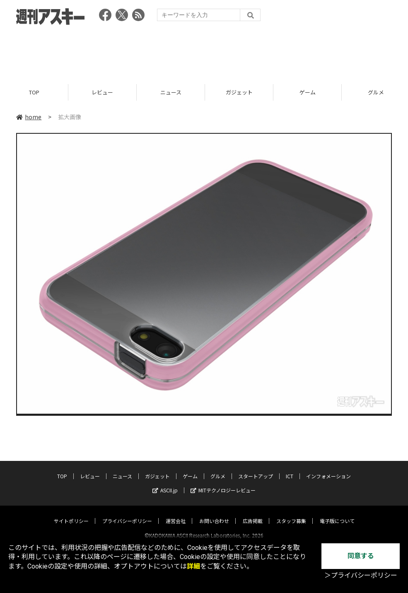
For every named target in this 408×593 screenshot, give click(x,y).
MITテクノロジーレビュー (223, 482)
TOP (34, 92)
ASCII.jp (165, 482)
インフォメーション (328, 468)
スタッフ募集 (291, 513)
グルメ (217, 468)
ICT (289, 468)
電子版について (337, 513)
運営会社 (176, 513)
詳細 (193, 566)
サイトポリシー (71, 513)
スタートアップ (255, 468)
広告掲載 (253, 513)
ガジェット (239, 92)
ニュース (170, 92)
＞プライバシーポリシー (360, 575)
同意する (361, 556)
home (28, 117)
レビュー (102, 92)
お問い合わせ (214, 513)
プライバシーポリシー (127, 513)
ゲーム (307, 92)
